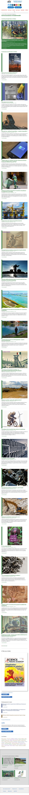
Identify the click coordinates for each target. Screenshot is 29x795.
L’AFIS (3, 723)
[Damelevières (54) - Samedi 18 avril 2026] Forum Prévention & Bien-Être (14, 705)
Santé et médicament (20, 744)
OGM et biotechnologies (8, 743)
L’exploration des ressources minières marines (11, 220)
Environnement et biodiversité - (10, 73)
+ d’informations (5, 712)
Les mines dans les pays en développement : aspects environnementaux (12, 340)
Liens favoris (21, 788)
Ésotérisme (11, 740)
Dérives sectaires (12, 739)
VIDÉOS (26, 10)
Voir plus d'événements (5, 719)
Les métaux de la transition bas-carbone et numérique (13, 429)
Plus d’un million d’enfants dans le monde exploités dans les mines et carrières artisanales (14, 280)
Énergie (20, 739)
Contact (4, 791)
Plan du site (14, 788)
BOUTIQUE (18, 10)
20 (2, 645)
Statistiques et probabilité (22, 745)
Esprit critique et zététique (16, 740)
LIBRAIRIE (22, 10)
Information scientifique (21, 741)
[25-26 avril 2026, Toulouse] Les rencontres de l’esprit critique (14, 715)
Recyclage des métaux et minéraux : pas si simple (12, 487)
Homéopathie (15, 741)
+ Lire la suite (4, 47)
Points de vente (6, 697)
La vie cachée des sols (6, 546)
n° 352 (15, 281)
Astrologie (12, 738)
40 (4, 645)
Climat (25, 738)
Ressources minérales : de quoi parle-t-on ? (10, 517)
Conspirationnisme (4, 739)
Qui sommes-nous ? (6, 788)
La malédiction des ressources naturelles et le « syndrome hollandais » (14, 310)
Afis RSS (15, 791)
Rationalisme (14, 744)
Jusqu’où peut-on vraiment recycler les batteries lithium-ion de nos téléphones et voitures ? (14, 161)
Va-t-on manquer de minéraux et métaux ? (10, 575)
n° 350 (14, 606)
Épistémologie (7, 740)
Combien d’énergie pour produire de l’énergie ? (20, 778)
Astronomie (16, 738)
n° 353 (15, 132)
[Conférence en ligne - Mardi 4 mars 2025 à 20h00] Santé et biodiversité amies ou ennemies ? (14, 635)
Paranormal (21, 743)
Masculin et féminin (14, 742)
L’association (4, 10)
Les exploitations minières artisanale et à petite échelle (13, 250)
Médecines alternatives (21, 742)
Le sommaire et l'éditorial (6, 692)
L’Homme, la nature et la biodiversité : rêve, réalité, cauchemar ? (12, 40)
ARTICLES (9, 10)
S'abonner (4, 694)
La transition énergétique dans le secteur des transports (7, 778)
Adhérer (4, 728)
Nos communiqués (7, 731)
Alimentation (9, 738)
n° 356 (15, 73)
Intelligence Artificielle (8, 742)
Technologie (3, 746)
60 (5, 645)
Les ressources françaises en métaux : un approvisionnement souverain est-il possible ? (11, 370)
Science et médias (6, 745)
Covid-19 (8, 739)
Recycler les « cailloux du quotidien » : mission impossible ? (14, 131)
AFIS (2, 738)
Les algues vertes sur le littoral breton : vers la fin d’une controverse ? (19, 765)
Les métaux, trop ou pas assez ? (8, 458)
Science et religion (12, 745)
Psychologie (10, 744)
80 (6, 645)
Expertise (5, 741)
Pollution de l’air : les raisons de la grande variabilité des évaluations (13, 605)
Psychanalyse (6, 744)
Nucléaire (2, 743)
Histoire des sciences (10, 741)
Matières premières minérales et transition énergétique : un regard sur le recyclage (13, 191)
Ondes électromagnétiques (15, 743)
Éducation (16, 739)
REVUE (13, 10)
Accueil (3, 14)
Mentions (10, 791)
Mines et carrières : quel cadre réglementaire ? (11, 400)
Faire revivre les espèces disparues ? (9, 72)
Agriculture (4, 738)
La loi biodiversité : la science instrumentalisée (7, 765)
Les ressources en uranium (7, 102)
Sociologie (16, 745)
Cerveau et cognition (21, 738)
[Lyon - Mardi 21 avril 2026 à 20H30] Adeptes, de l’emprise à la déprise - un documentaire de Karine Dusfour (14, 710)
